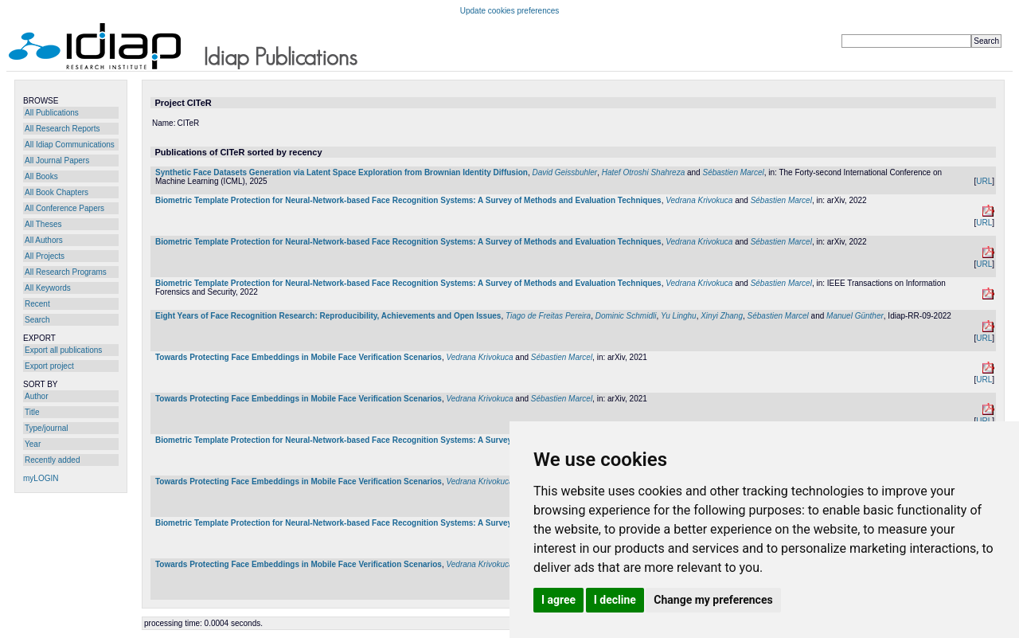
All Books (41, 176)
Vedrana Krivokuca (699, 200)
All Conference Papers (64, 208)
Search (37, 319)
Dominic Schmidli (626, 315)
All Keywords (48, 288)
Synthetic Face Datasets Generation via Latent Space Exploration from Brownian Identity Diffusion (341, 172)
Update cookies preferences (510, 10)
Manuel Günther (855, 315)
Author (36, 396)
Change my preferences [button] (713, 599)
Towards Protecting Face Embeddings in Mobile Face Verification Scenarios (298, 357)
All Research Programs (66, 272)
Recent (37, 303)
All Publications (52, 112)
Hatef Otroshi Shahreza (643, 172)
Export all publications (63, 350)
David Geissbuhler (564, 172)
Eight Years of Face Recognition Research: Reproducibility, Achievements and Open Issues (328, 315)
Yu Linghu (679, 315)
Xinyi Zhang (722, 315)
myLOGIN (40, 478)
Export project (49, 366)
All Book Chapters (56, 192)
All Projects (44, 256)
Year (33, 444)
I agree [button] (558, 599)
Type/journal (46, 428)
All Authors (44, 240)
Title (32, 412)
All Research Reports (62, 128)
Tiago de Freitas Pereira (548, 315)
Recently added (52, 460)
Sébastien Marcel (732, 172)
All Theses (43, 224)
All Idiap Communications (70, 144)
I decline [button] (615, 599)
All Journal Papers (57, 160)
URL (984, 181)
